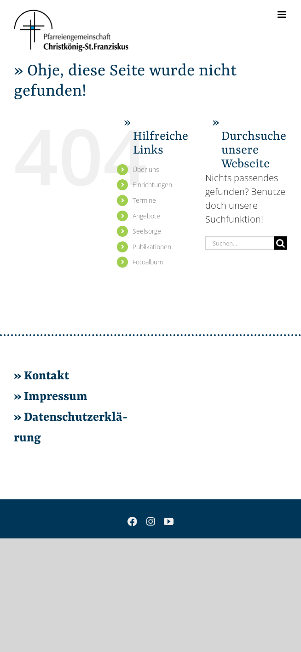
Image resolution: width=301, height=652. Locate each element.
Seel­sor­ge (147, 231)
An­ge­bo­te (146, 216)
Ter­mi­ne (144, 200)
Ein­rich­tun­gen (152, 184)
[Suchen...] (239, 243)
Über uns (146, 169)
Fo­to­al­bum (148, 261)
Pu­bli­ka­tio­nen (152, 246)
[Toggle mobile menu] (282, 14)
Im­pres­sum (55, 397)
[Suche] (280, 243)
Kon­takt (46, 376)
